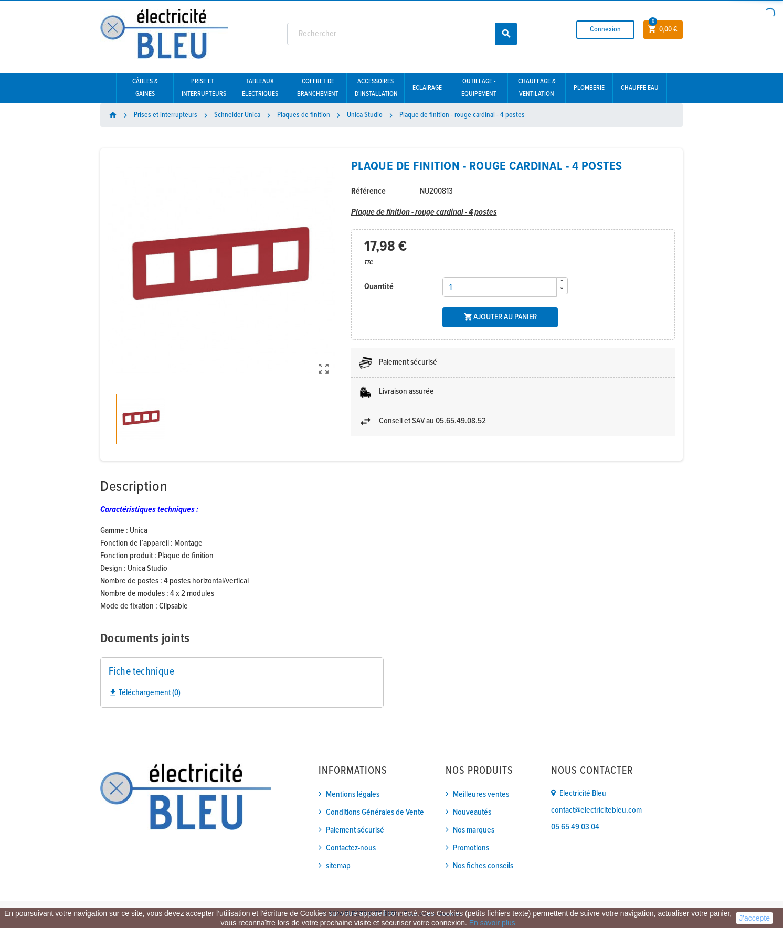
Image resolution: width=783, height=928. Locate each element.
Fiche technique (141, 672)
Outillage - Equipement (478, 88)
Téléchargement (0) (145, 692)
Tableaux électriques (260, 88)
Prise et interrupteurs (204, 88)
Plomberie (589, 87)
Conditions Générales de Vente (375, 812)
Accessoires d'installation (376, 88)
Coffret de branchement (317, 88)
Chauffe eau (640, 87)
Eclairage (427, 87)
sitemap (338, 865)
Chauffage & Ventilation (537, 88)
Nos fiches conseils (483, 865)
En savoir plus (492, 923)
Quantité (379, 286)
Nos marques (473, 830)
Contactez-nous (351, 848)
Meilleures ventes (481, 794)
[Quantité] (499, 287)
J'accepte (754, 918)
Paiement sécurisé (355, 830)
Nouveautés (472, 812)
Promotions (471, 848)
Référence (368, 191)
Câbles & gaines (145, 88)
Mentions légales (352, 794)
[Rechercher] (402, 34)
